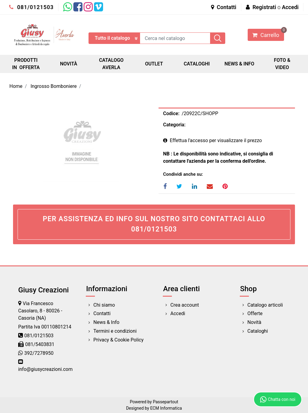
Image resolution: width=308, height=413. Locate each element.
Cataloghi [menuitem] (257, 331)
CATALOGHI (197, 64)
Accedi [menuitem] (177, 313)
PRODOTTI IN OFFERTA (26, 63)
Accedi (290, 7)
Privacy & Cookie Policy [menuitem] (118, 340)
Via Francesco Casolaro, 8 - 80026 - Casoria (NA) (40, 311)
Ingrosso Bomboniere (54, 86)
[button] (217, 38)
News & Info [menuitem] (106, 322)
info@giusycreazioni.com (45, 369)
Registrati (264, 7)
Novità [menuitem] (254, 322)
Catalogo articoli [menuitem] (265, 305)
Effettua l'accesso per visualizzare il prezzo (212, 140)
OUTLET (154, 64)
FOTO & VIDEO (282, 63)
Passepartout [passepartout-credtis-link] (165, 401)
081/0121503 (31, 7)
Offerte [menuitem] (255, 313)
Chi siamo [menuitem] (104, 305)
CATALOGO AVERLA (111, 63)
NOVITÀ (68, 64)
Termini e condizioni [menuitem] (115, 331)
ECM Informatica (166, 408)
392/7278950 (39, 353)
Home (15, 86)
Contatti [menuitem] (102, 313)
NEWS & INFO (239, 64)
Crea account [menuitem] (184, 305)
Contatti (223, 7)
